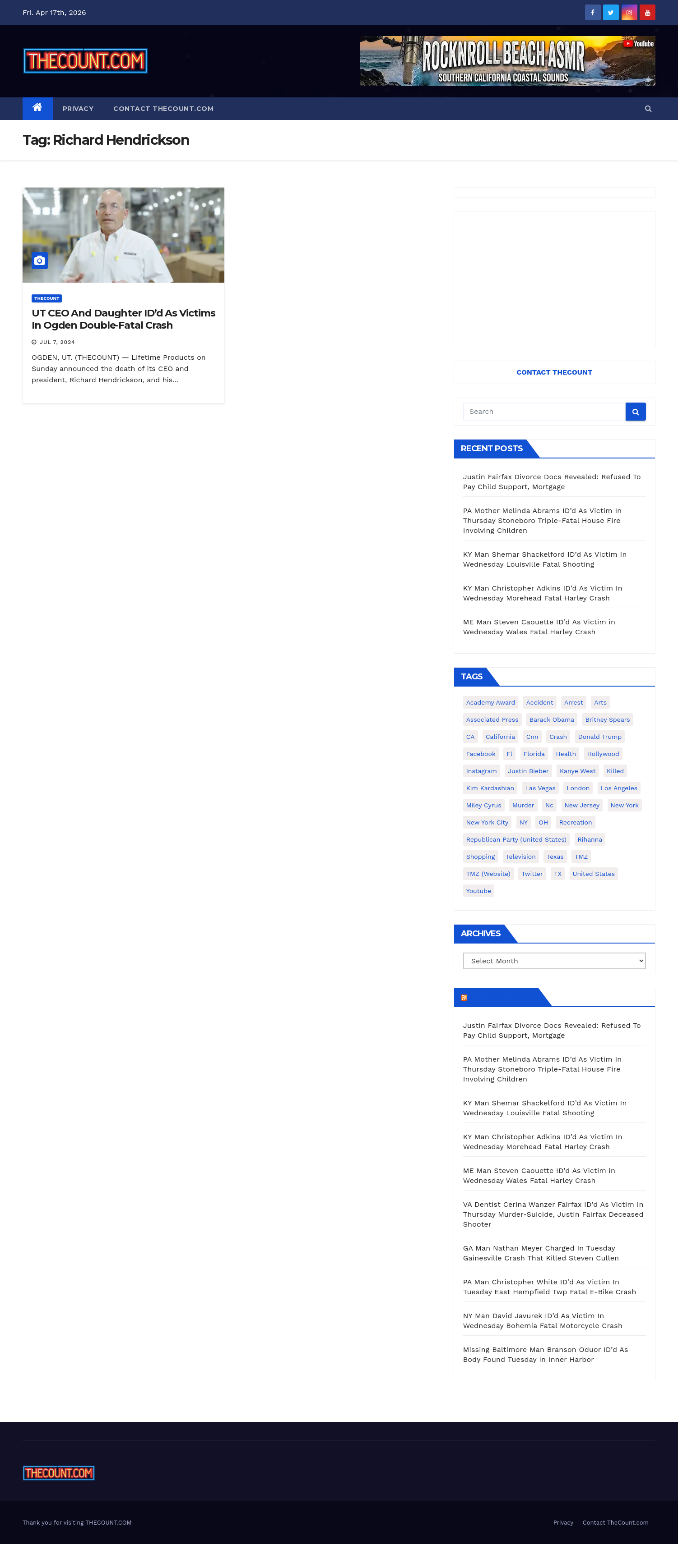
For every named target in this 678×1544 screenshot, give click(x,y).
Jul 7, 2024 (57, 342)
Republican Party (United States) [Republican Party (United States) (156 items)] (516, 839)
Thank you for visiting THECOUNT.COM (77, 1522)
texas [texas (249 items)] (555, 856)
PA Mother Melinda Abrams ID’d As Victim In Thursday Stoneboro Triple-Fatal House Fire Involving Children (542, 520)
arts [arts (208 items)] (600, 702)
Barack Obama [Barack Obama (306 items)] (551, 719)
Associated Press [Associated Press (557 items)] (492, 719)
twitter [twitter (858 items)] (532, 873)
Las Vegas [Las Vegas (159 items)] (540, 788)
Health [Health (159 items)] (566, 753)
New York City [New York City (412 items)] (487, 822)
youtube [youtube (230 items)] (478, 890)
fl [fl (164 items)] (509, 753)
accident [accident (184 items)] (539, 702)
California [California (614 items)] (500, 736)
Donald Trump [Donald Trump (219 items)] (600, 736)
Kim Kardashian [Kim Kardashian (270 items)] (490, 788)
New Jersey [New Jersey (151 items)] (582, 805)
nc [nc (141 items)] (549, 805)
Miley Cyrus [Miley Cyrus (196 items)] (484, 805)
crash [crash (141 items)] (558, 736)
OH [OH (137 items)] (543, 822)
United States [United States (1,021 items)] (594, 873)
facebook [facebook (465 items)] (481, 753)
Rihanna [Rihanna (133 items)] (590, 839)
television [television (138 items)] (521, 856)
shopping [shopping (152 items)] (480, 856)
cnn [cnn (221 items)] (532, 736)
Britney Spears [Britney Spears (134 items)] (607, 719)
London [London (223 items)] (578, 788)
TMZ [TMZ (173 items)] (581, 856)
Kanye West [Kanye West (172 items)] (577, 770)
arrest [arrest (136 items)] (573, 702)
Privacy (78, 109)
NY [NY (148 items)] (524, 822)
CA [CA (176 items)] (470, 736)
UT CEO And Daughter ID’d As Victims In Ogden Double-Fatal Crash (123, 319)
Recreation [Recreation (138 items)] (575, 822)
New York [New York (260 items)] (625, 805)
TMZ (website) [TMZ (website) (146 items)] (488, 873)
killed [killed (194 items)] (615, 770)
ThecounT (46, 298)
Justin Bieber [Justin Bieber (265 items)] (528, 770)
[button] (648, 108)
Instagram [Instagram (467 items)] (481, 770)
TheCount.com (502, 997)
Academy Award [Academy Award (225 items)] (490, 702)
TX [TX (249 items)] (558, 873)
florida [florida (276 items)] (534, 753)
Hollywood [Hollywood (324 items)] (603, 753)
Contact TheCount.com (163, 109)
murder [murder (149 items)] (523, 805)
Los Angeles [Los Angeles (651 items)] (619, 788)
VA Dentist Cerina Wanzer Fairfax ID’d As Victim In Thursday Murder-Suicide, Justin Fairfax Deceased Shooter (553, 1214)
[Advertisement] (554, 279)
